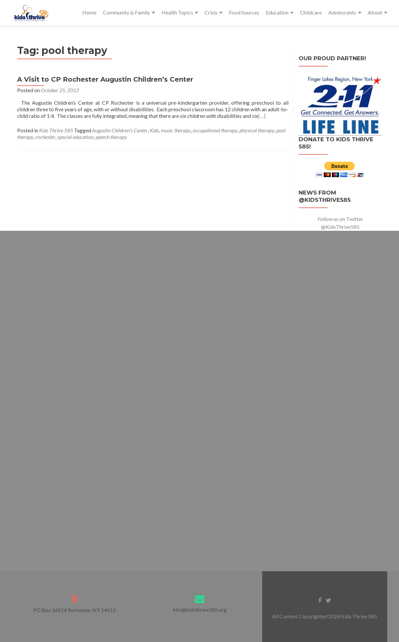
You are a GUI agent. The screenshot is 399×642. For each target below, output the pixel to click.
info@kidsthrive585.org (200, 609)
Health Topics (177, 12)
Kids (154, 130)
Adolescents (342, 12)
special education (75, 137)
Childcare (311, 12)
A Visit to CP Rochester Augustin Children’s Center (105, 79)
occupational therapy (215, 130)
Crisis (211, 12)
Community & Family (126, 12)
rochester (45, 137)
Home (89, 12)
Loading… (199, 395)
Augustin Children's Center (120, 130)
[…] (261, 116)
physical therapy (256, 130)
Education (277, 12)
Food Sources (244, 12)
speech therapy (111, 137)
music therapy (176, 130)
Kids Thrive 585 (56, 130)
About (375, 12)
